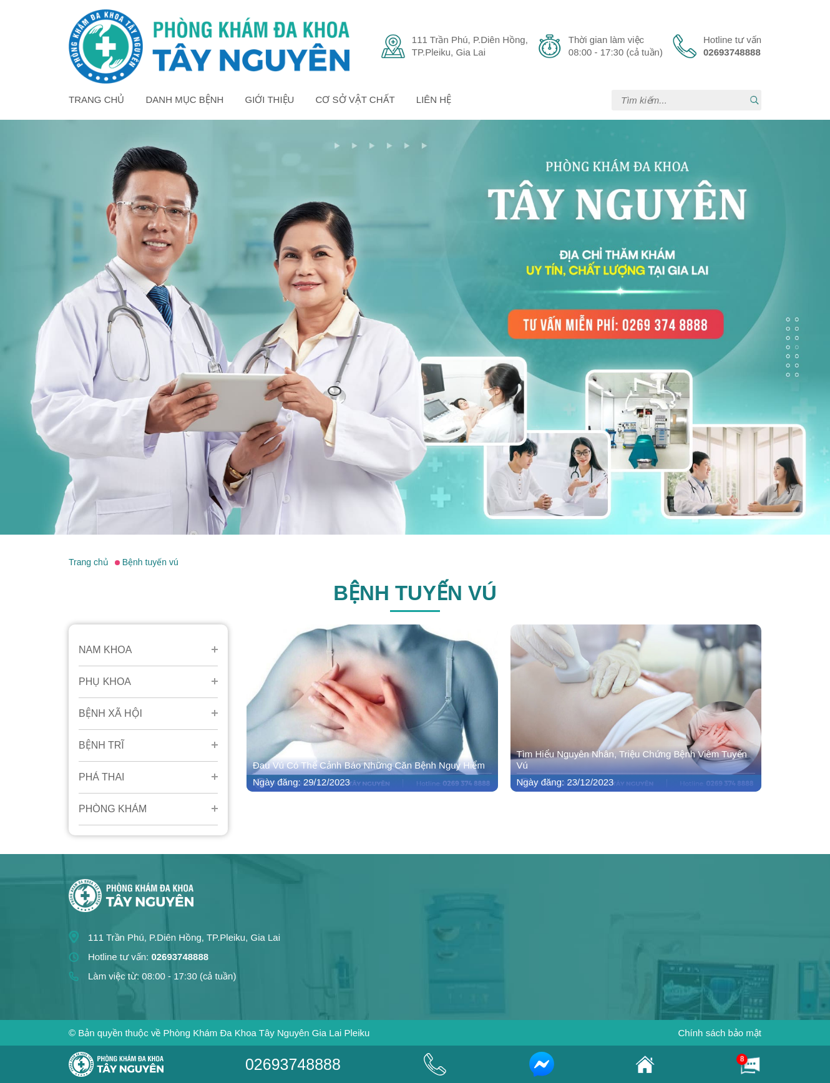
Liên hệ (433, 99)
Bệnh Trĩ (101, 745)
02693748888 (293, 1064)
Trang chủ (96, 99)
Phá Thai (102, 777)
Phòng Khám (113, 809)
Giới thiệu (270, 99)
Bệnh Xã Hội (110, 713)
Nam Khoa (105, 649)
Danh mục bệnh (185, 99)
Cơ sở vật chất (355, 99)
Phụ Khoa (105, 681)
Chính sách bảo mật (719, 1032)
